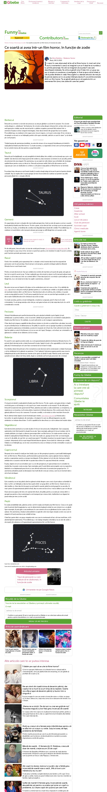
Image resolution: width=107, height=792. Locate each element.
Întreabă (88, 410)
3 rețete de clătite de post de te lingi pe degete (91, 342)
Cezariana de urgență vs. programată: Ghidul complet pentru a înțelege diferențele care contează (91, 290)
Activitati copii (80, 225)
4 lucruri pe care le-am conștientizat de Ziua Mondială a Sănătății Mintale (87, 122)
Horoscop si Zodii (91, 2)
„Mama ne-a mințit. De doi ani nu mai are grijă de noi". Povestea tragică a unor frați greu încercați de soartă (46, 707)
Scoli (76, 217)
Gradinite (78, 211)
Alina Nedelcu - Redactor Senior (63, 58)
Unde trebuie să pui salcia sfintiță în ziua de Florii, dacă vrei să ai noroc (91, 253)
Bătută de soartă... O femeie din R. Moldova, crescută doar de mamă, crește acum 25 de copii (46, 746)
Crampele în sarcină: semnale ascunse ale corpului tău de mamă (91, 277)
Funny (11, 32)
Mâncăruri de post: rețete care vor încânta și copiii (90, 335)
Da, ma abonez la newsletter (88, 438)
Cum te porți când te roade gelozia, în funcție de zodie (13, 650)
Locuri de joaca (81, 220)
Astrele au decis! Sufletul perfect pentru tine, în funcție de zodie (63, 650)
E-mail (8, 605)
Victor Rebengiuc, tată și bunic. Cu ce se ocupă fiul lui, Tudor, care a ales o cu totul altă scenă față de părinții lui (90, 181)
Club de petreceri (82, 223)
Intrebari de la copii (79, 2)
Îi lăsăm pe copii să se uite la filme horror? (41, 666)
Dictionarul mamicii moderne (35, 2)
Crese (76, 208)
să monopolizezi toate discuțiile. (56, 247)
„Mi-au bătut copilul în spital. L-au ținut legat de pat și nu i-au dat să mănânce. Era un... (91, 260)
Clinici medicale (81, 228)
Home (6, 43)
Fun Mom (22, 2)
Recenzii (100, 3)
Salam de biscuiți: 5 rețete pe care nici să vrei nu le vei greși (91, 347)
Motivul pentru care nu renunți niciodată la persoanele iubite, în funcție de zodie (29, 651)
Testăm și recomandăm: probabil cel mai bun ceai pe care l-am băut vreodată (87, 359)
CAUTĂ (88, 322)
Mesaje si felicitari (51, 2)
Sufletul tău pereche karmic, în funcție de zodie (45, 650)
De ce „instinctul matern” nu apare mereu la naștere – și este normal (91, 283)
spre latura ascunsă (48, 415)
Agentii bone (79, 231)
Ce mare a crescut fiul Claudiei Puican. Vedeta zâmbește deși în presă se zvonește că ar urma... (90, 246)
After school (79, 214)
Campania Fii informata (64, 2)
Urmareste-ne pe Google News (38, 589)
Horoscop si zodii (20, 43)
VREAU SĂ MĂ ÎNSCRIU (38, 621)
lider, (6, 289)
